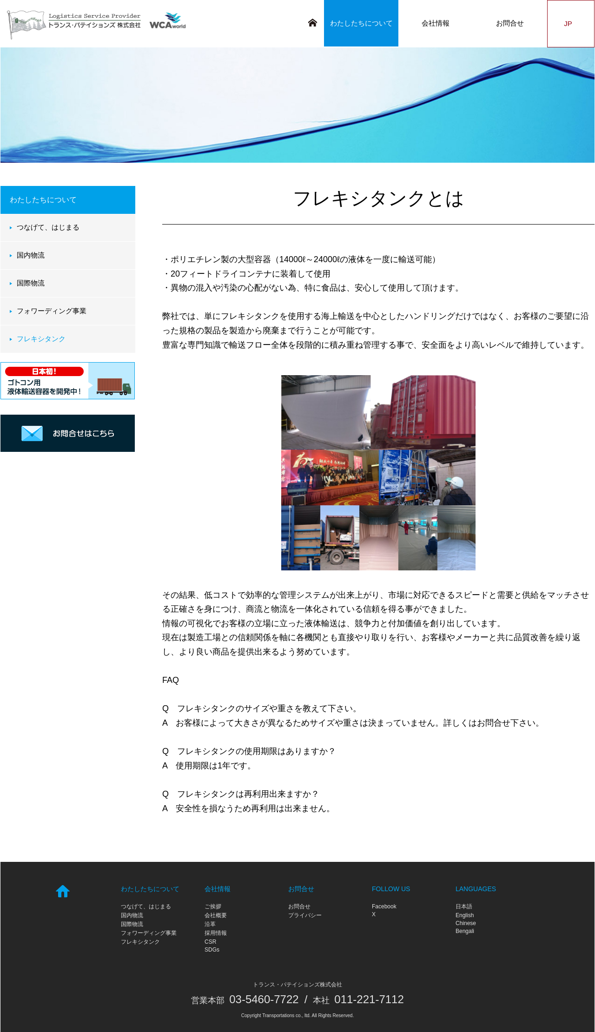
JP (570, 23)
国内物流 (31, 255)
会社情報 (436, 23)
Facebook (384, 906)
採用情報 (216, 933)
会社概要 (216, 915)
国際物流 (31, 283)
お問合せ (510, 23)
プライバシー (305, 915)
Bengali (465, 931)
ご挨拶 (213, 906)
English (465, 915)
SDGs (212, 949)
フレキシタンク (41, 339)
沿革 (210, 924)
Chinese (466, 923)
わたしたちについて (361, 23)
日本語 (464, 906)
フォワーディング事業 (51, 311)
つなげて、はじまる (48, 227)
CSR (210, 942)
